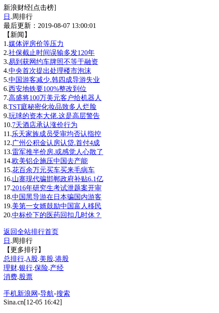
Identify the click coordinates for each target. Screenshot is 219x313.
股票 (26, 276)
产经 (57, 267)
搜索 (63, 293)
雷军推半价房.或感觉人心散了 (57, 151)
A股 (32, 258)
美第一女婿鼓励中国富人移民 (57, 206)
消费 (10, 276)
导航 (47, 293)
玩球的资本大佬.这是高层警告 (54, 115)
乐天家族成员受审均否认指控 (56, 133)
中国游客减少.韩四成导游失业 (54, 79)
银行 (26, 267)
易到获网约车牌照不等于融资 (53, 61)
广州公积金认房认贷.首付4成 (56, 142)
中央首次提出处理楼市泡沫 (50, 70)
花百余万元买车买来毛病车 (53, 169)
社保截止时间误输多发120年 (52, 52)
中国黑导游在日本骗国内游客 (57, 197)
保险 (41, 267)
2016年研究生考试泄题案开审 (57, 187)
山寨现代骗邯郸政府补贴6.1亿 (57, 178)
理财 (10, 267)
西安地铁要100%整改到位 (47, 88)
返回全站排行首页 (31, 231)
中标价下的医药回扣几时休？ (57, 215)
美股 (46, 258)
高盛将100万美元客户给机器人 (55, 97)
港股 (62, 258)
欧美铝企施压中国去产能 (50, 160)
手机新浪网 (20, 293)
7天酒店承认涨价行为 (44, 124)
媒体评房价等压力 (36, 43)
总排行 (13, 258)
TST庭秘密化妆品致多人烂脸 (52, 106)
